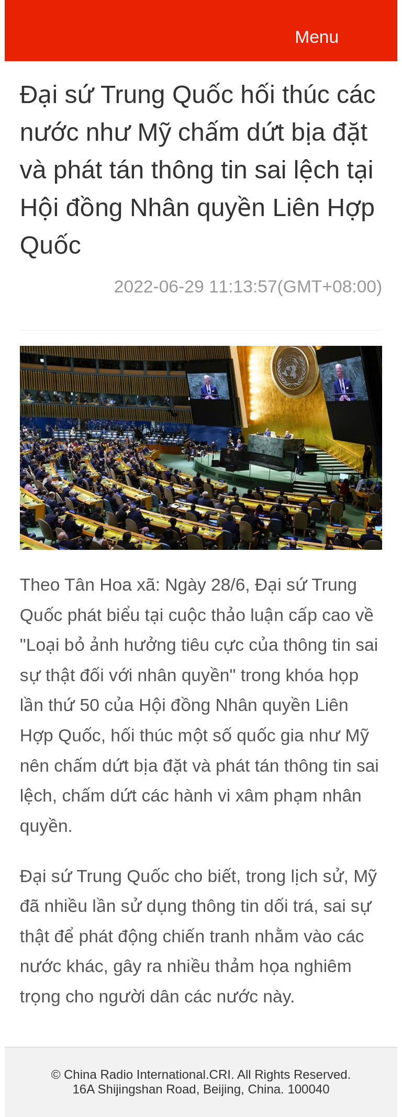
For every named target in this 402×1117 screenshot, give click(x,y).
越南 (94, 28)
